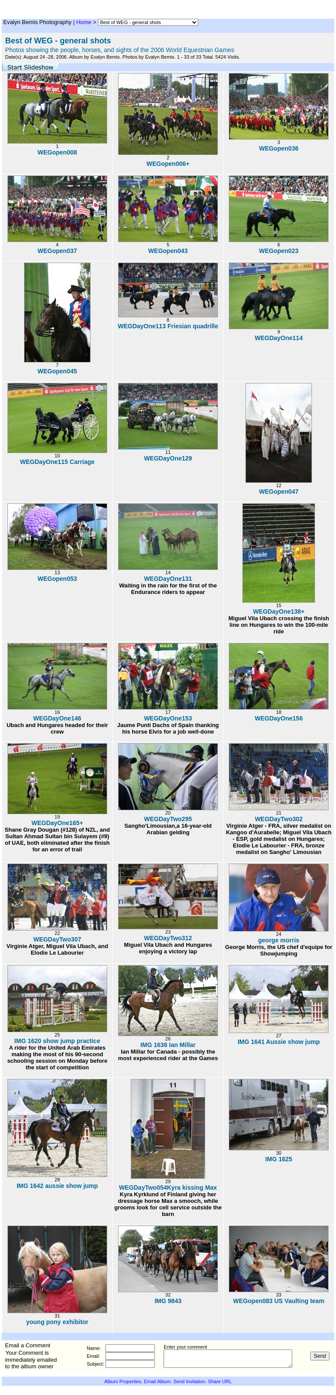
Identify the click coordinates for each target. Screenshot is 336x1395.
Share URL (219, 1381)
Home (83, 22)
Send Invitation (189, 1381)
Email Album (157, 1381)
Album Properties (122, 1381)
